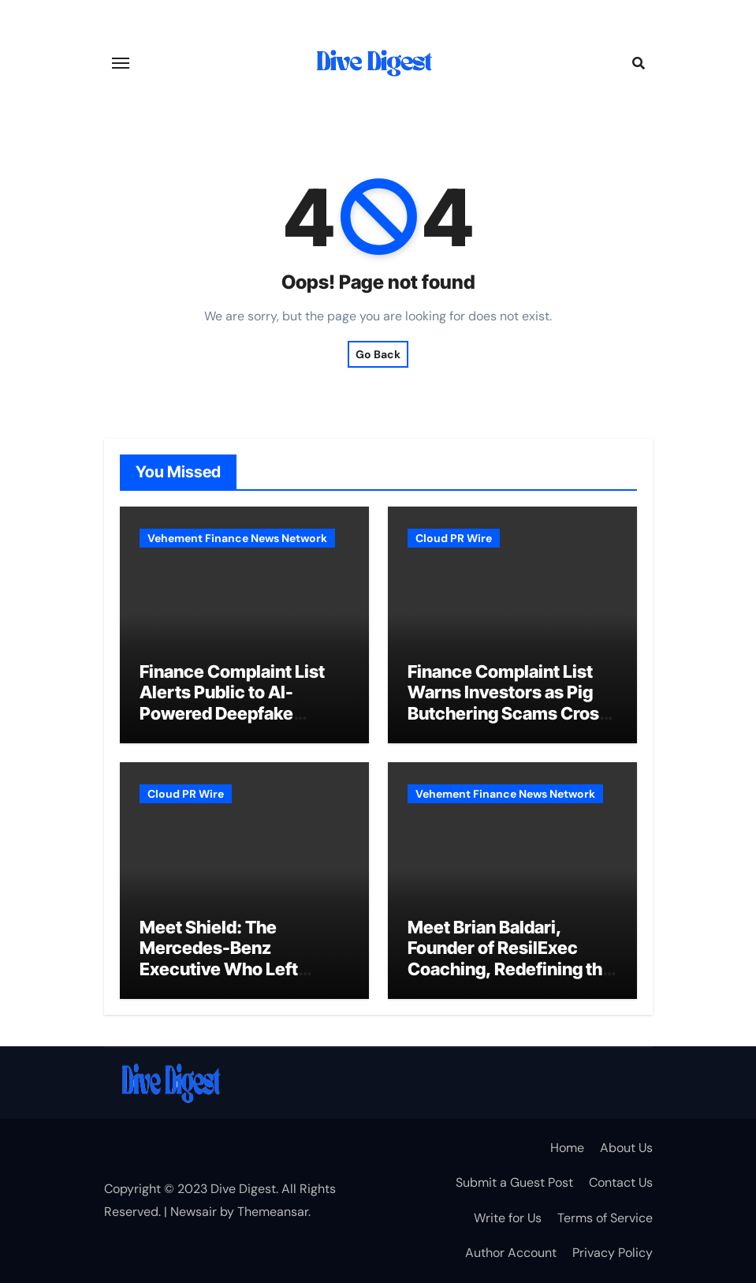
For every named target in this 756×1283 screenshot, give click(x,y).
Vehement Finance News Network (237, 538)
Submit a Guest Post (514, 1182)
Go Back (378, 354)
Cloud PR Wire (453, 538)
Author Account (511, 1252)
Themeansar (272, 1211)
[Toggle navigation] (120, 63)
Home (567, 1147)
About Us (626, 1147)
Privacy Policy (612, 1252)
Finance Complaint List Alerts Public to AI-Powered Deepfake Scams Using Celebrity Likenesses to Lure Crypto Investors (232, 723)
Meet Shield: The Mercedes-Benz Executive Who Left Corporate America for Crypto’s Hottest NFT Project (231, 979)
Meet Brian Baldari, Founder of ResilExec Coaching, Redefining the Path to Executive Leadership (510, 969)
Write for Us (508, 1218)
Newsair (193, 1211)
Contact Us (621, 1182)
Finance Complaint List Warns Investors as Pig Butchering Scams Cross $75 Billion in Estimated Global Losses (508, 713)
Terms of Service (605, 1218)
